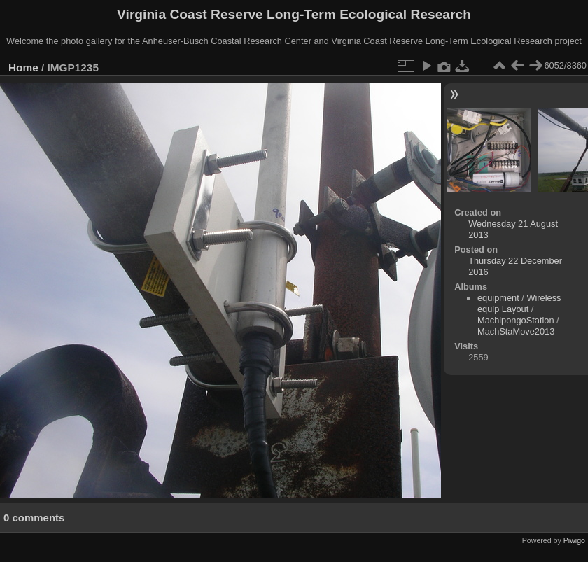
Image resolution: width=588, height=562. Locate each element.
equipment (498, 298)
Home (23, 67)
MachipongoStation (515, 320)
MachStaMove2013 (515, 331)
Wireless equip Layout (519, 303)
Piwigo (574, 540)
